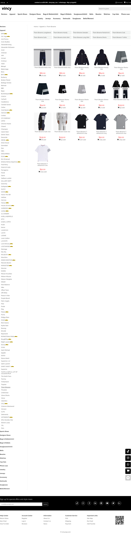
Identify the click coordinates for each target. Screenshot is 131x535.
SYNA (3, 347)
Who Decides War (7, 420)
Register (24, 518)
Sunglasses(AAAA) (80, 14)
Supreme (4, 369)
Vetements (4, 414)
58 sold (62, 75)
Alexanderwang (6, 44)
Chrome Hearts (6, 124)
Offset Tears (5, 290)
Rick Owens (5, 323)
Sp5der (3, 353)
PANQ (4, 320)
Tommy (3, 379)
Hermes (3, 200)
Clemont (5, 113)
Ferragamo (4, 170)
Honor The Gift (6, 194)
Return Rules (4, 518)
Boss (2, 72)
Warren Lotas (5, 422)
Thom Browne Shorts (100, 37)
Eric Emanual (5, 159)
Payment (68, 524)
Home (36, 26)
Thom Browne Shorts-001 (101, 100)
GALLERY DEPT (6, 181)
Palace (5, 312)
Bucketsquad (7, 93)
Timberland (5, 382)
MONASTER (6, 265)
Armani (3, 58)
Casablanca (5, 102)
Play (2, 309)
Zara (2, 428)
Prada (3, 306)
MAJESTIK (6, 254)
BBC (2, 88)
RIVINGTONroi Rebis (9, 336)
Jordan (5, 211)
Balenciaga (4, 69)
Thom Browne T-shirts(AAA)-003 (101, 132)
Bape (2, 91)
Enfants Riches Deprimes (11, 162)
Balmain (3, 85)
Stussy (4, 344)
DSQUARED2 (5, 154)
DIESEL (5, 140)
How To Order (4, 524)
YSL (2, 425)
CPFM (3, 121)
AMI (2, 55)
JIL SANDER (5, 214)
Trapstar (3, 384)
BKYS (4, 74)
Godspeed (6, 186)
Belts (91, 14)
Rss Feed (90, 521)
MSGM (3, 282)
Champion (4, 129)
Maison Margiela (6, 279)
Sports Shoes (22, 14)
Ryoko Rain (4, 325)
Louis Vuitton (5, 238)
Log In (24, 521)
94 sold (121, 107)
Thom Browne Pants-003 (62, 67)
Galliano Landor (6, 178)
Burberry (4, 77)
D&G (2, 151)
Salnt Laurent (5, 364)
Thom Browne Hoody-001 (101, 68)
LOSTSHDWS (7, 246)
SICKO (3, 355)
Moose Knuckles (6, 274)
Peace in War (5, 295)
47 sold (101, 75)
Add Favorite (91, 524)
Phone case (125, 14)
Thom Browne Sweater (80, 32)
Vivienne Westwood (7, 406)
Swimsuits (66, 18)
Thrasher (4, 390)
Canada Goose (6, 104)
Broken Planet (5, 80)
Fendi (3, 173)
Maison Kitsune (6, 276)
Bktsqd (3, 66)
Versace (3, 409)
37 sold (62, 107)
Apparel (12, 14)
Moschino (4, 257)
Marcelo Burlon (6, 263)
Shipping (68, 521)
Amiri (2, 50)
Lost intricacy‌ (7, 244)
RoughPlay (6, 339)
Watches (107, 14)
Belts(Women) (88, 18)
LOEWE (3, 235)
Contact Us (47, 521)
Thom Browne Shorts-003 (62, 100)
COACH (3, 96)
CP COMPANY (5, 118)
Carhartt (3, 99)
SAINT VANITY (7, 366)
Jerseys (48, 18)
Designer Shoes (35, 14)
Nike (2, 287)
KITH (2, 219)
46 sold (42, 75)
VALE (4, 403)
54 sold (42, 107)
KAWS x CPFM (6, 222)
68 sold (42, 140)
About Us (46, 518)
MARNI (3, 271)
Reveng (3, 328)
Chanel (3, 126)
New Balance (5, 284)
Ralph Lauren (7, 342)
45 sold (81, 107)
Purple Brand (5, 298)
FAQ (66, 518)
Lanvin (3, 233)
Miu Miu (3, 252)
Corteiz (3, 115)
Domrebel (4, 145)
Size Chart (3, 521)
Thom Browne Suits (40, 37)
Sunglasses (77, 18)
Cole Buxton (6, 110)
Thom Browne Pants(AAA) (101, 32)
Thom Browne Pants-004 (42, 67)
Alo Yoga (5, 36)
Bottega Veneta (6, 83)
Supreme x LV (5, 361)
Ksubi (3, 224)
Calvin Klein (5, 132)
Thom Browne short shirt (61, 37)
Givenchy (4, 184)
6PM (4, 33)
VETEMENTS (7, 417)
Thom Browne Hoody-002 (82, 68)
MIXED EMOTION (8, 260)
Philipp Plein (5, 317)
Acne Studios (5, 42)
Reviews (4, 14)
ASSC (3, 63)
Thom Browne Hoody (60, 32)
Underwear (4, 392)
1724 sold (43, 172)
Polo (2, 304)
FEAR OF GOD (5, 167)
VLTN (3, 412)
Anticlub (4, 53)
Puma (3, 314)
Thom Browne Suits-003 (121, 99)
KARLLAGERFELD (7, 216)
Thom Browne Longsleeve (42, 32)
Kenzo (3, 227)
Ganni (3, 175)
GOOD (4, 192)
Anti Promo (4, 39)
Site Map (90, 518)
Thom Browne (51, 26)
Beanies (98, 14)
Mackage (4, 249)
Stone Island (5, 358)
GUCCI (3, 189)
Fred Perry (4, 164)
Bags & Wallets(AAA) (50, 14)
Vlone (3, 398)
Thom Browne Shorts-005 (121, 68)
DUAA (4, 156)
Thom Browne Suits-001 (62, 131)
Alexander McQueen (8, 47)
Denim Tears (5, 134)
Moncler (3, 268)
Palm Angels (5, 301)
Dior (2, 148)
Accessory (57, 18)
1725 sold (101, 140)
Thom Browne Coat (118, 32)
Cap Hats (115, 14)
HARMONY (6, 208)
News (45, 524)
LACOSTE (4, 241)
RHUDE (3, 331)
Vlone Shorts (5, 395)
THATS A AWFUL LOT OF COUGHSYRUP (9, 372)
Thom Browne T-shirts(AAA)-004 (81, 132)
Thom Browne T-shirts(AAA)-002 (121, 132)
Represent (4, 334)
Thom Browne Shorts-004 (42, 100)
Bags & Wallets (66, 14)
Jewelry (40, 18)
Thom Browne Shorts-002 (82, 100)
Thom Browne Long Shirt (81, 37)
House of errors (7, 205)
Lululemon (4, 230)
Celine (3, 107)
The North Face (6, 376)
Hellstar (3, 197)
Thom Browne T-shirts (119, 37)
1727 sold (82, 140)
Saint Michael (5, 350)
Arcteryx (4, 61)
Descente (4, 137)
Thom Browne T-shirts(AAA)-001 (42, 164)
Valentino (4, 401)
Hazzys (5, 203)
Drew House (5, 143)
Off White (4, 293)
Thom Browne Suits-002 (42, 131)
